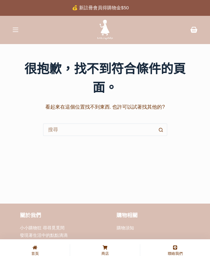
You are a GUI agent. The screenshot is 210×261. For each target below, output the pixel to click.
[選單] (15, 30)
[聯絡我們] (175, 250)
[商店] (105, 250)
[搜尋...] (99, 130)
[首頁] (35, 250)
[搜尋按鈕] (161, 130)
